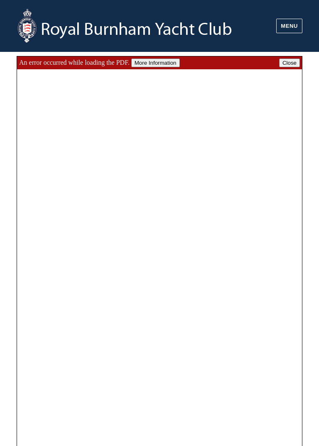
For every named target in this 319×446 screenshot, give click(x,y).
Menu (289, 26)
